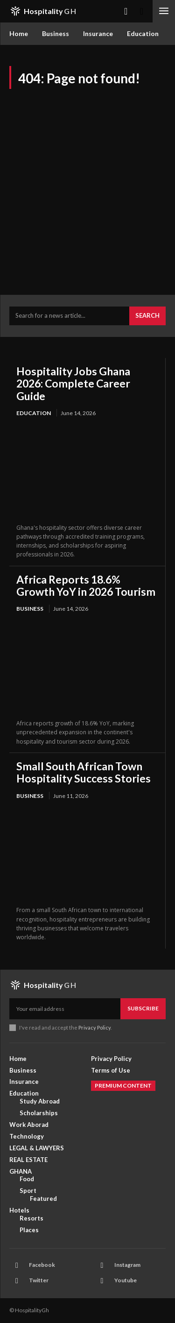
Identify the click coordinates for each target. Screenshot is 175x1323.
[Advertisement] (87, 181)
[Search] (147, 316)
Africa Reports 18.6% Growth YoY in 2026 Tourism (85, 585)
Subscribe (143, 1008)
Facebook (42, 1264)
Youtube (125, 1280)
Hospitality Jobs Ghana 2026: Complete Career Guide (73, 383)
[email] (64, 1008)
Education (33, 413)
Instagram (127, 1264)
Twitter (39, 1280)
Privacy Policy (94, 1027)
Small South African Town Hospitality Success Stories (83, 772)
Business (29, 608)
